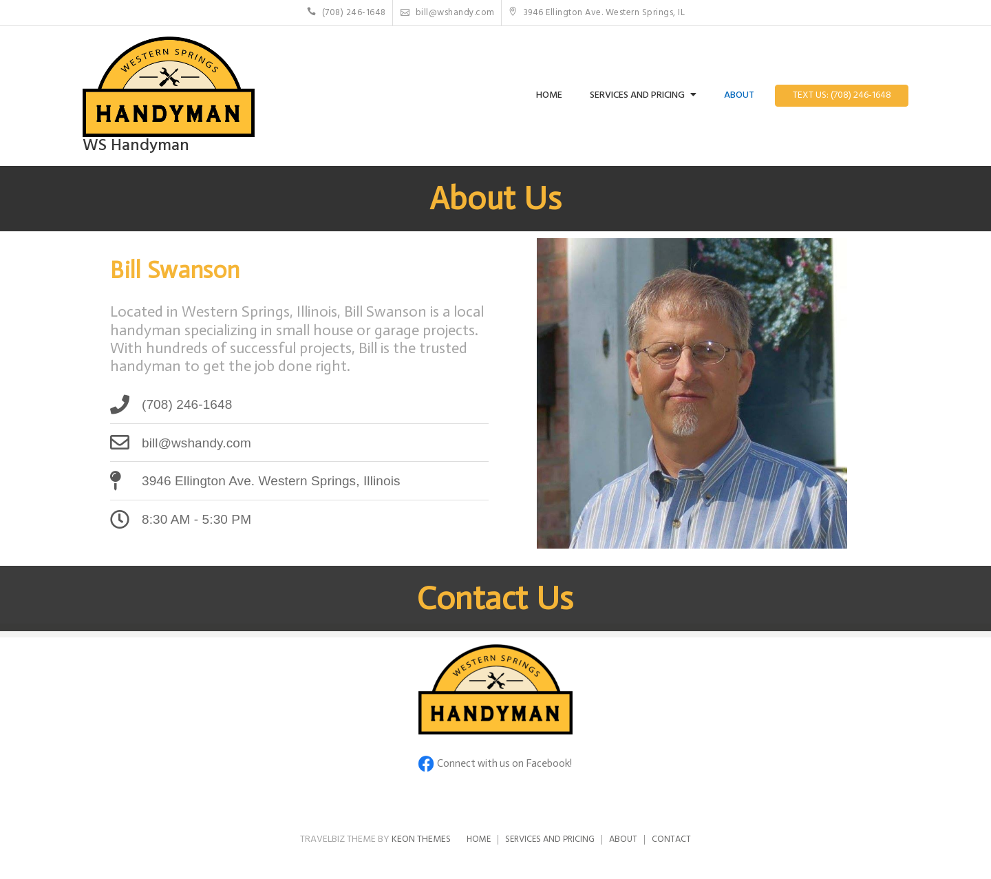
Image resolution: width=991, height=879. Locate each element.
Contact (671, 839)
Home (549, 95)
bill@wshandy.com (448, 13)
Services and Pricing (637, 95)
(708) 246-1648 (346, 13)
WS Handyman (136, 146)
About (739, 95)
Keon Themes (421, 839)
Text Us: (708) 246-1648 (842, 95)
